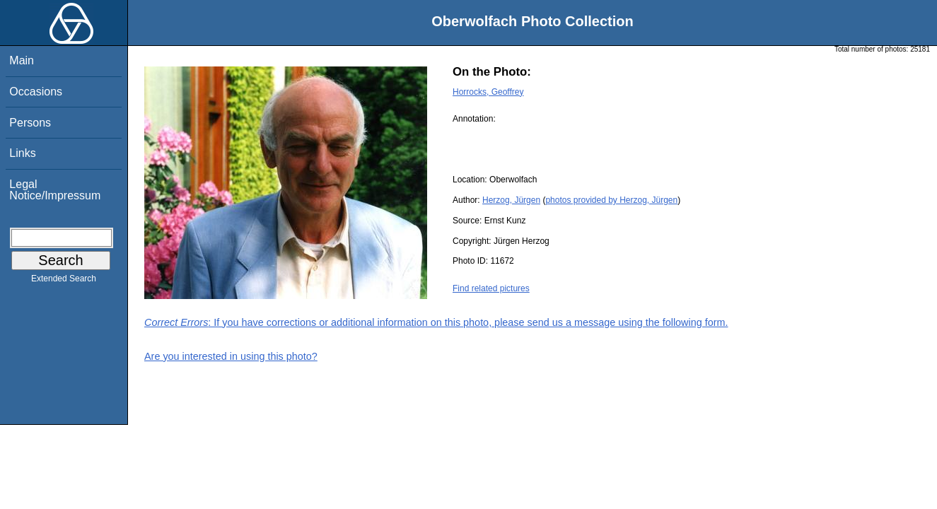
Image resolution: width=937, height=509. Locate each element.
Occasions (35, 92)
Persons (30, 123)
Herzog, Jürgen (511, 200)
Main (21, 60)
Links (22, 153)
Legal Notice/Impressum (54, 189)
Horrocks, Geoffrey (488, 92)
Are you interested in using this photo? (231, 356)
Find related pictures (491, 288)
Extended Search (63, 281)
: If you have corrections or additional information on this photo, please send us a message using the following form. (436, 322)
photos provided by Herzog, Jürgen (611, 200)
